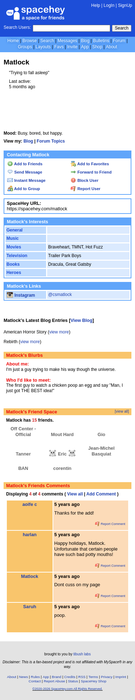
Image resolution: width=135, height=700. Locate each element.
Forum (119, 40)
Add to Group (23, 189)
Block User (85, 180)
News (23, 677)
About (111, 46)
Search (122, 28)
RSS (81, 677)
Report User (85, 189)
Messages (67, 40)
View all (75, 494)
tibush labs (82, 654)
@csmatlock (60, 294)
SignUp (125, 5)
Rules (35, 677)
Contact (35, 681)
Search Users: (17, 27)
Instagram (21, 295)
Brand (56, 677)
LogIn (109, 5)
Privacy (106, 677)
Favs (59, 46)
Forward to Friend (91, 172)
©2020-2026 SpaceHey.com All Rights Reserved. (67, 689)
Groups (25, 46)
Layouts (43, 46)
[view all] (122, 411)
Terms (93, 677)
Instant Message (26, 180)
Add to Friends (24, 164)
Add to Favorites (90, 164)
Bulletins (101, 40)
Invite (72, 46)
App (85, 46)
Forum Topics (51, 141)
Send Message (24, 172)
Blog (85, 40)
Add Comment (101, 494)
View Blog (82, 320)
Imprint (120, 677)
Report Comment (110, 524)
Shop (97, 46)
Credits (69, 677)
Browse (29, 40)
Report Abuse (54, 681)
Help (95, 5)
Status (73, 681)
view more (59, 332)
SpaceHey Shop (94, 681)
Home (13, 40)
